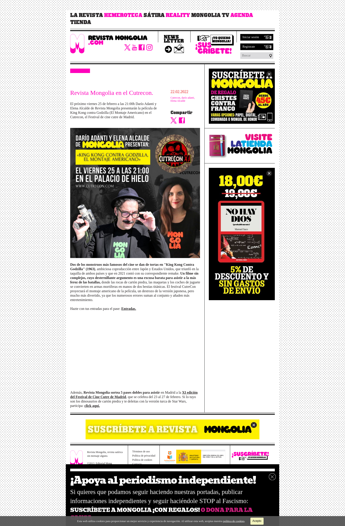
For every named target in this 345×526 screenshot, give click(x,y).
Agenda (241, 15)
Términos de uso (141, 451)
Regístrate (248, 46)
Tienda (80, 22)
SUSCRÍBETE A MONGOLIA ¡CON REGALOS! (135, 510)
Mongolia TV (210, 15)
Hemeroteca (123, 15)
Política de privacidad (143, 455)
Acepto (256, 520)
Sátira (154, 15)
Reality (178, 15)
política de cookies (233, 520)
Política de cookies (142, 459)
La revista (86, 15)
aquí (95, 406)
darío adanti (188, 97)
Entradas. (128, 309)
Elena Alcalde (178, 100)
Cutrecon (175, 97)
